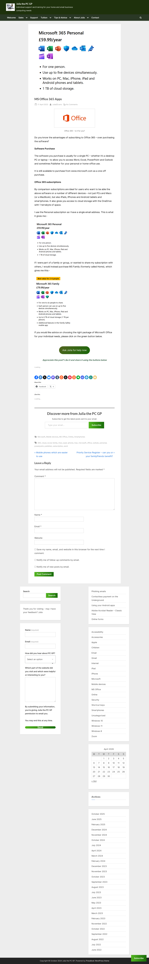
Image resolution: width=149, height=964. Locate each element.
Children (95, 647)
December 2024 (99, 830)
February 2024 (98, 861)
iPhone (95, 674)
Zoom (94, 736)
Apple (94, 642)
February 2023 (98, 918)
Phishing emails (99, 591)
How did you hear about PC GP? (40, 653)
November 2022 (99, 924)
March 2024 (97, 856)
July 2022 (96, 944)
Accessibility (97, 632)
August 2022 (98, 939)
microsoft (82, 443)
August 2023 (98, 887)
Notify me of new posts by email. (53, 567)
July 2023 (96, 892)
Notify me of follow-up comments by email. (58, 560)
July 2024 (96, 845)
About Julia (79, 17)
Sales (21, 17)
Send (40, 727)
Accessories (97, 637)
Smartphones (79, 437)
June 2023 (97, 897)
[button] (36, 377)
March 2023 (97, 913)
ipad (65, 443)
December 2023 (99, 866)
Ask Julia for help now (74, 350)
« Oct (94, 781)
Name (38, 515)
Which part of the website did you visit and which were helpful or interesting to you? (40, 671)
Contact (95, 17)
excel (49, 443)
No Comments (72, 104)
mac (76, 443)
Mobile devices (52, 437)
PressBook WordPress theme (97, 961)
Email (37, 526)
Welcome (11, 17)
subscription (58, 446)
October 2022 (98, 929)
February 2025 (98, 824)
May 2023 (96, 903)
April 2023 (96, 908)
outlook (96, 443)
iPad (94, 668)
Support (34, 17)
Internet (95, 663)
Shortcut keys (98, 705)
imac (60, 443)
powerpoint (39, 446)
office (89, 443)
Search (26, 591)
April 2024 (96, 850)
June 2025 (97, 819)
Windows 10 (97, 720)
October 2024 (98, 840)
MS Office (63, 437)
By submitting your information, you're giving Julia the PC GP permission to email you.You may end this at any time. (40, 713)
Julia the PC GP (24, 3)
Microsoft (41, 437)
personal (103, 443)
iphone (70, 443)
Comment (40, 476)
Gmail (94, 658)
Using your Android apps (103, 605)
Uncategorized (98, 715)
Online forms (97, 619)
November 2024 (99, 835)
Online (70, 437)
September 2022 (99, 934)
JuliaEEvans (57, 104)
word (66, 446)
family (55, 443)
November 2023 (99, 871)
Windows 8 (97, 731)
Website (38, 538)
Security (95, 700)
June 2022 (97, 950)
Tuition (44, 17)
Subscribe (96, 425)
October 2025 (98, 814)
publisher (48, 446)
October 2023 (98, 876)
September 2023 (99, 882)
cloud (44, 443)
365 (39, 443)
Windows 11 (97, 726)
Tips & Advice (60, 17)
